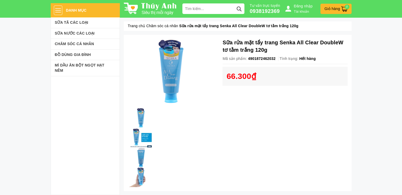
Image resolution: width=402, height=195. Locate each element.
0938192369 (265, 11)
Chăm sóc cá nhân (74, 44)
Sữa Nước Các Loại (75, 33)
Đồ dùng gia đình (73, 55)
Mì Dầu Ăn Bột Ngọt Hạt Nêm (80, 68)
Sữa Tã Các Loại (71, 22)
